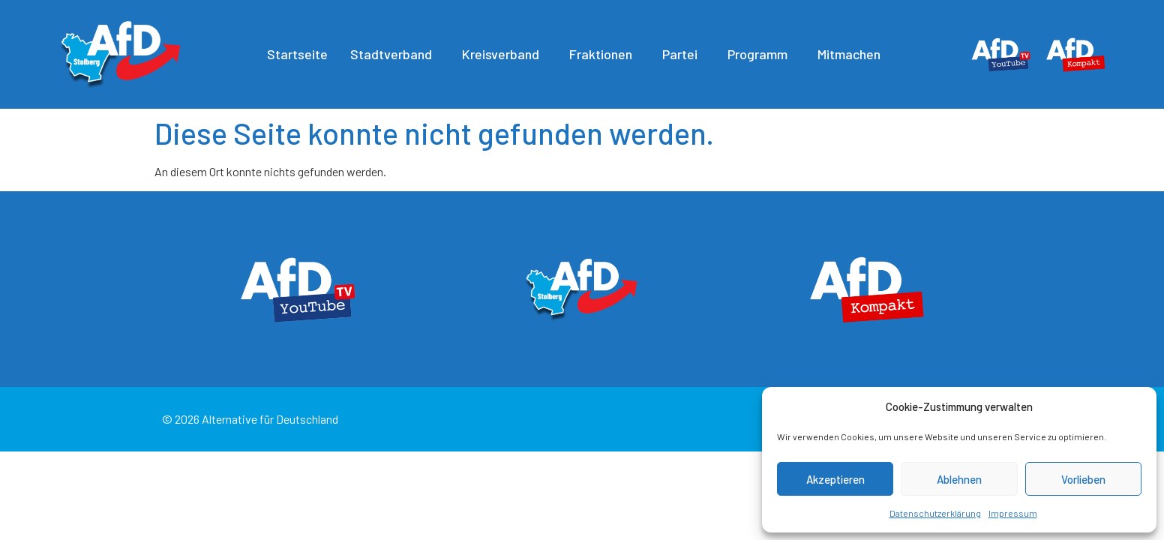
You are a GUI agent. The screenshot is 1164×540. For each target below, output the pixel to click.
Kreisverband (504, 54)
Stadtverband (395, 54)
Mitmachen (853, 54)
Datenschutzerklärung (935, 513)
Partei (683, 54)
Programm (761, 54)
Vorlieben (1083, 479)
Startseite (297, 54)
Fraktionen (604, 54)
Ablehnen (959, 479)
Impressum (1012, 513)
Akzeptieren (835, 479)
